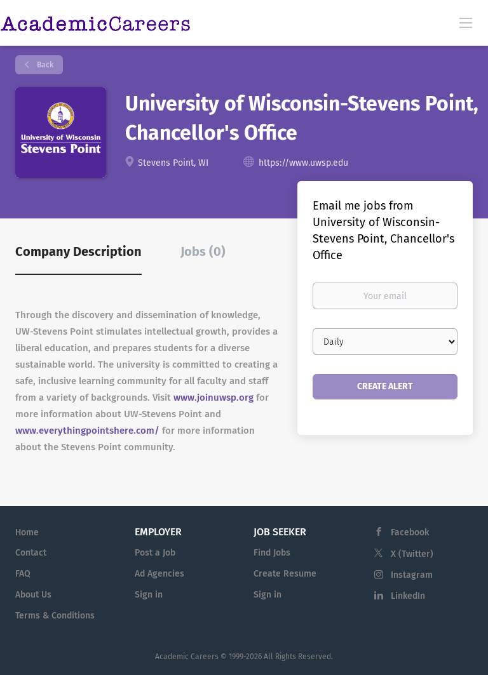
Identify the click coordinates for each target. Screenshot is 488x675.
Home (27, 532)
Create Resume (285, 573)
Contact (30, 552)
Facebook (410, 532)
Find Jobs (272, 552)
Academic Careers (187, 656)
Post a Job (155, 552)
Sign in (149, 594)
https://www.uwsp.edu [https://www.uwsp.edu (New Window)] (303, 162)
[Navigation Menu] (465, 22)
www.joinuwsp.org (213, 397)
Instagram (412, 575)
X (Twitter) (412, 554)
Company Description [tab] (78, 251)
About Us (33, 594)
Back (44, 64)
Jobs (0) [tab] (203, 251)
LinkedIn (408, 596)
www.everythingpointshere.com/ (87, 430)
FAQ (22, 573)
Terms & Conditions (55, 615)
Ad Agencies (159, 573)
